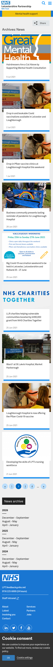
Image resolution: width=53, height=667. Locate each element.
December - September (15, 517)
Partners (31, 610)
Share (43, 23)
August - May (9, 521)
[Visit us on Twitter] (13, 628)
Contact (6, 618)
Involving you (8, 614)
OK (8, 657)
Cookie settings (25, 657)
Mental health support (26, 13)
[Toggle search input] (43, 3)
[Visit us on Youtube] (29, 628)
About (5, 606)
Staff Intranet (9, 598)
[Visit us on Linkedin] (6, 628)
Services (31, 606)
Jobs (29, 614)
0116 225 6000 (9, 591)
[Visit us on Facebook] (21, 628)
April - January (10, 525)
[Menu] (50, 3)
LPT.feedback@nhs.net (14, 587)
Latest (5, 610)
